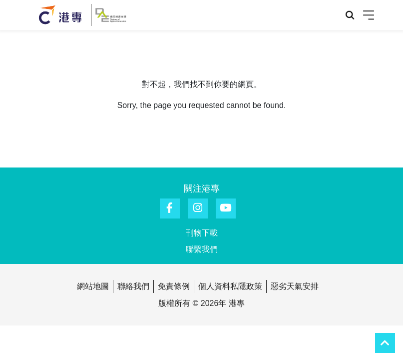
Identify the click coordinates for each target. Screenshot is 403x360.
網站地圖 (93, 286)
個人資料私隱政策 (230, 286)
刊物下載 (202, 232)
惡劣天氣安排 (295, 286)
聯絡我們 (133, 286)
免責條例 (174, 286)
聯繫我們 (202, 249)
